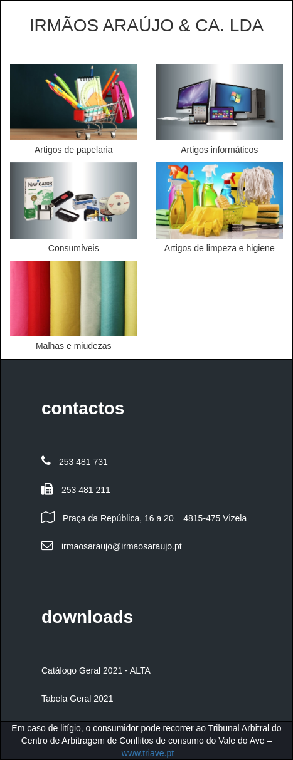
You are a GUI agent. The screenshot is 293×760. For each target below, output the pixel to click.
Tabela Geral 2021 (77, 699)
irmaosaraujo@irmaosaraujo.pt (121, 546)
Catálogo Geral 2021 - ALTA (96, 670)
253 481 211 (85, 490)
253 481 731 (83, 462)
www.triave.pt (148, 753)
